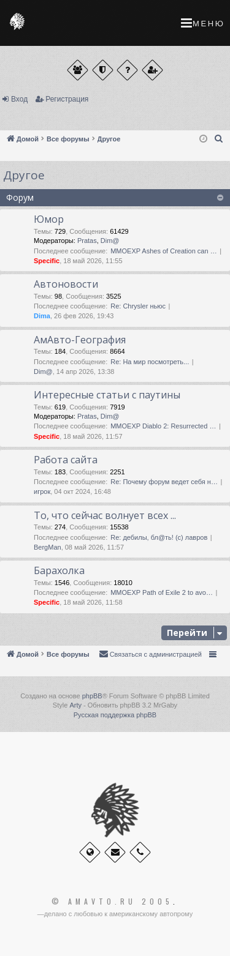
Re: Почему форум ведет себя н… (164, 481)
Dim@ (110, 240)
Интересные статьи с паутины (107, 394)
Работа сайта (66, 459)
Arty (75, 705)
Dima (42, 315)
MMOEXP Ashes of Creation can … (163, 251)
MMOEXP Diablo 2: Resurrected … (163, 426)
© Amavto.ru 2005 (112, 901)
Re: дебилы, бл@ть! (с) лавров (158, 537)
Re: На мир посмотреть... (149, 361)
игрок (42, 491)
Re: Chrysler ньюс (138, 306)
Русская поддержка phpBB (115, 715)
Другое (24, 175)
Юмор (49, 219)
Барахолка (59, 570)
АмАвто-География (80, 339)
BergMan (47, 547)
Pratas (87, 240)
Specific (46, 260)
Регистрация (66, 99)
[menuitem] (218, 139)
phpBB (92, 696)
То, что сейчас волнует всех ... (105, 515)
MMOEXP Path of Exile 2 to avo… (161, 592)
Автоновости (66, 284)
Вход (19, 99)
